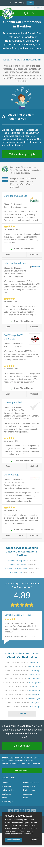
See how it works (22, 770)
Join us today (22, 745)
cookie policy (10, 834)
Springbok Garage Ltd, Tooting (18, 615)
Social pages (7, 801)
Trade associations (31, 783)
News (4, 798)
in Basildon (22, 561)
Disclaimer (27, 794)
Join (29, 2)
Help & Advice (8, 790)
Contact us (6, 794)
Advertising (6, 786)
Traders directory (30, 790)
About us (6, 783)
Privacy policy (29, 786)
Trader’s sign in (36, 8)
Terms (25, 798)
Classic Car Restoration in (22, 662)
